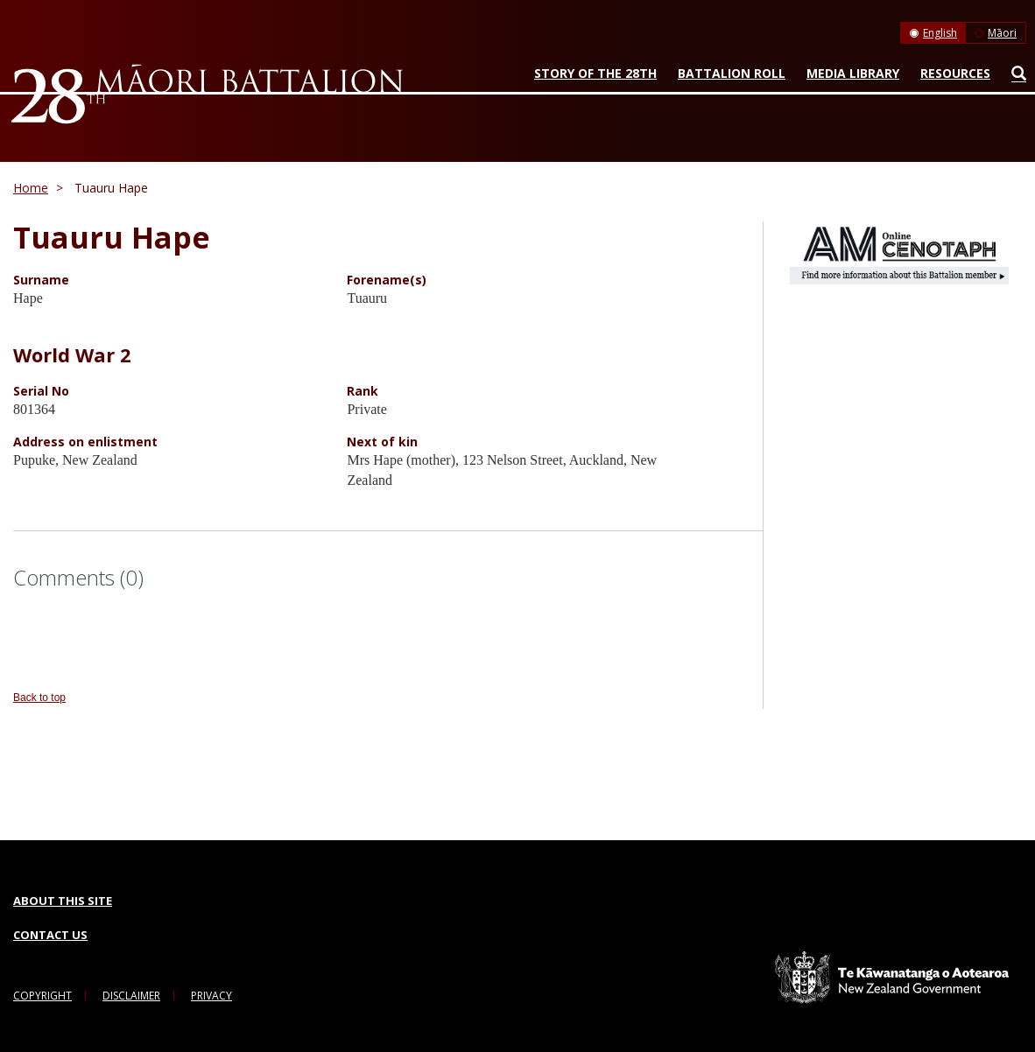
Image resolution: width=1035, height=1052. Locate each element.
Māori (1002, 32)
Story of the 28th (595, 73)
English (940, 32)
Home (30, 187)
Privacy (211, 995)
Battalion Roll (731, 73)
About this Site (62, 900)
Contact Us (50, 935)
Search (1014, 77)
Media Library (852, 73)
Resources (955, 73)
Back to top (39, 697)
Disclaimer (131, 995)
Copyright (42, 995)
